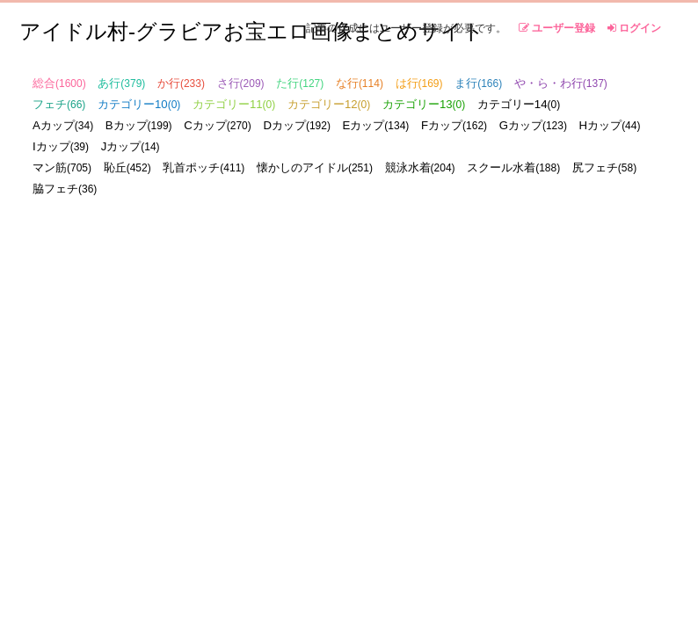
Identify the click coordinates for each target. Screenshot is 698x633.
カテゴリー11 (234, 104)
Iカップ (61, 146)
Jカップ (130, 146)
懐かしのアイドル (315, 167)
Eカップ (376, 125)
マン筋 (62, 167)
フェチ (59, 104)
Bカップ (138, 125)
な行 (359, 83)
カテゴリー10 (139, 104)
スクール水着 (513, 167)
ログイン (634, 28)
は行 (419, 83)
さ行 (241, 83)
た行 (300, 83)
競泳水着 (420, 167)
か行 (181, 83)
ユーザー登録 (557, 28)
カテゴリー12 (328, 104)
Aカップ (63, 125)
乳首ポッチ (203, 167)
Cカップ (217, 125)
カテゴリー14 (518, 104)
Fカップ (454, 125)
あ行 (121, 83)
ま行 (478, 83)
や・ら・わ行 (560, 83)
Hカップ (610, 125)
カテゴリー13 (423, 104)
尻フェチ (604, 167)
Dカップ (297, 125)
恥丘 (127, 167)
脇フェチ (65, 188)
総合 (59, 83)
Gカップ (533, 125)
